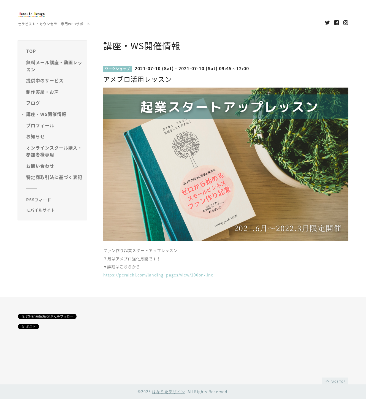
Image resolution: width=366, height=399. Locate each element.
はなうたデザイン (168, 391)
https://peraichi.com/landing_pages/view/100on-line (158, 275)
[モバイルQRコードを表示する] (54, 210)
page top (334, 381)
